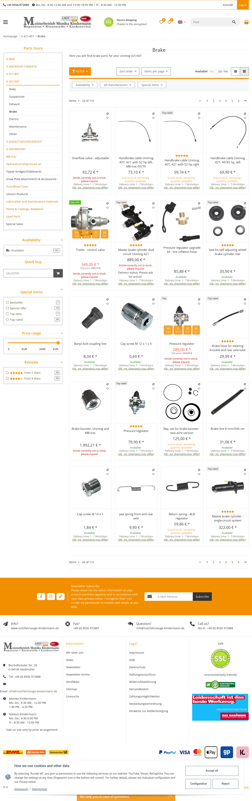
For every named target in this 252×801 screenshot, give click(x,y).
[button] (219, 4)
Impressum (21, 789)
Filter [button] (78, 71)
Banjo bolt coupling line (90, 344)
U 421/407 (12, 81)
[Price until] (44, 348)
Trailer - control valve (90, 250)
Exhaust (14, 104)
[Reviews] (181, 155)
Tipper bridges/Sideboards (24, 171)
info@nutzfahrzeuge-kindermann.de (33, 691)
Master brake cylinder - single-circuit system (227, 518)
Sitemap (71, 689)
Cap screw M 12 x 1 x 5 (136, 344)
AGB (132, 660)
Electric (14, 119)
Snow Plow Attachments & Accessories (31, 179)
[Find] (211, 22)
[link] (33, 59)
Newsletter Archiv (78, 674)
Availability (83, 85)
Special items (150, 85)
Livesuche (72, 696)
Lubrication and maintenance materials (32, 201)
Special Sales (14, 224)
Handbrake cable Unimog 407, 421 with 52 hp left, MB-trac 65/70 (136, 162)
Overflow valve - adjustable (90, 158)
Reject (226, 783)
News (69, 660)
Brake (13, 111)
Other (13, 134)
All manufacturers (116, 85)
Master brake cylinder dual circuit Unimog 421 (136, 252)
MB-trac (11, 156)
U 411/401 (12, 74)
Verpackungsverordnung (145, 704)
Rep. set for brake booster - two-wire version (181, 431)
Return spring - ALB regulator (182, 516)
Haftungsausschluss (142, 674)
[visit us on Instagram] (51, 596)
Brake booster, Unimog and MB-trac (90, 431)
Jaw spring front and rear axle (136, 516)
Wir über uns (74, 652)
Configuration (198, 783)
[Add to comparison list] (108, 114)
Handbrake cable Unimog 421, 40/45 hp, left (227, 160)
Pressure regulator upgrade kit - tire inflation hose (181, 250)
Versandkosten (139, 689)
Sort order (126, 71)
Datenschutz (39, 789)
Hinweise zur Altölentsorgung (148, 711)
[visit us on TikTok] (61, 596)
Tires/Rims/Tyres (17, 186)
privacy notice (93, 598)
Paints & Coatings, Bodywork (25, 209)
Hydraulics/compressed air (24, 164)
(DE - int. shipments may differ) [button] (90, 187)
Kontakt (228, 5)
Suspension (17, 96)
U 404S (10, 59)
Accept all (212, 770)
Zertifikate (72, 682)
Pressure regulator (181, 344)
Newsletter (73, 667)
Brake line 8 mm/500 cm (228, 429)
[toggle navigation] (5, 22)
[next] (245, 100)
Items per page (154, 71)
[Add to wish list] (108, 118)
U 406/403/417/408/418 (21, 66)
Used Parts (13, 216)
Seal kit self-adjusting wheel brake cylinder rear (227, 252)
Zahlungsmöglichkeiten (144, 696)
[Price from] (13, 348)
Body (12, 89)
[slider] (58, 343)
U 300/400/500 (15, 149)
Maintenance (18, 126)
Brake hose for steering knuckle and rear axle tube (228, 348)
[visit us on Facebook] (41, 596)
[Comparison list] (169, 22)
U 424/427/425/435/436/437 (24, 141)
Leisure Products (17, 194)
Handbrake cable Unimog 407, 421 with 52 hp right (182, 162)
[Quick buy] (28, 273)
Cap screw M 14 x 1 (90, 514)
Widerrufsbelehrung (142, 682)
